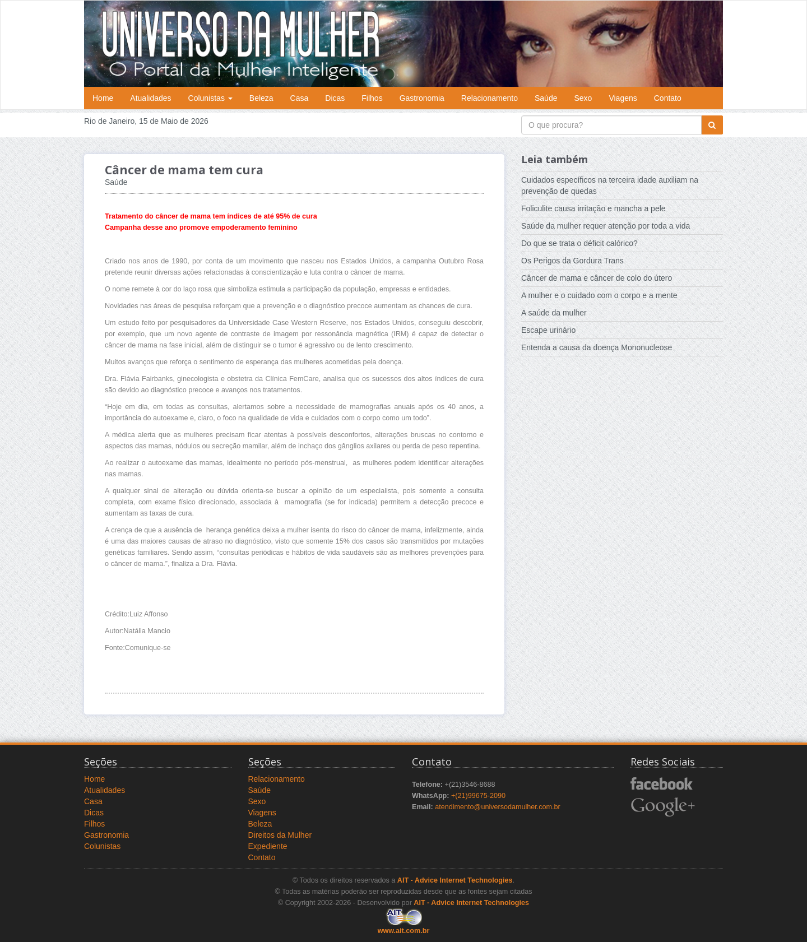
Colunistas (210, 98)
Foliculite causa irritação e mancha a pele (593, 208)
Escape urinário (548, 330)
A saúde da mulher (554, 312)
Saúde (546, 98)
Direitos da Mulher (280, 834)
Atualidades (150, 98)
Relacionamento (489, 98)
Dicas (335, 98)
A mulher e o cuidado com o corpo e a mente (599, 295)
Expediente (267, 846)
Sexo (583, 98)
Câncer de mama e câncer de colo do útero (596, 277)
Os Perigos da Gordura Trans (572, 260)
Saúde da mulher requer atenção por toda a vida (605, 225)
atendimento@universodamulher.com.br (497, 807)
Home (102, 98)
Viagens (623, 98)
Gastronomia (422, 98)
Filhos (371, 98)
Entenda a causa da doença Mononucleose (596, 347)
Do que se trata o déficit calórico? (579, 243)
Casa (299, 98)
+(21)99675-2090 (478, 796)
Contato (667, 98)
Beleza (261, 98)
